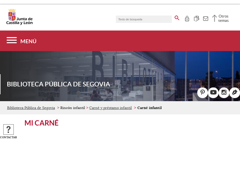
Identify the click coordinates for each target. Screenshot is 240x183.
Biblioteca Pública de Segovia (31, 107)
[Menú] (21, 40)
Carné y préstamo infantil (110, 107)
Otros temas (223, 18)
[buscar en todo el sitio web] (177, 17)
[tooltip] (187, 18)
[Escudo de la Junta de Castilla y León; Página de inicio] (19, 23)
